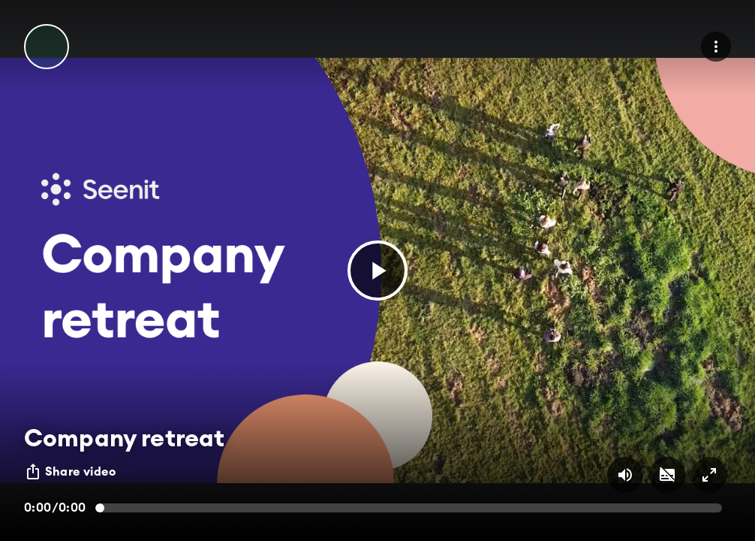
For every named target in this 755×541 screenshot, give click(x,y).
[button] (377, 270)
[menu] (716, 47)
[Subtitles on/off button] (667, 475)
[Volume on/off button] (625, 475)
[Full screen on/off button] (709, 475)
